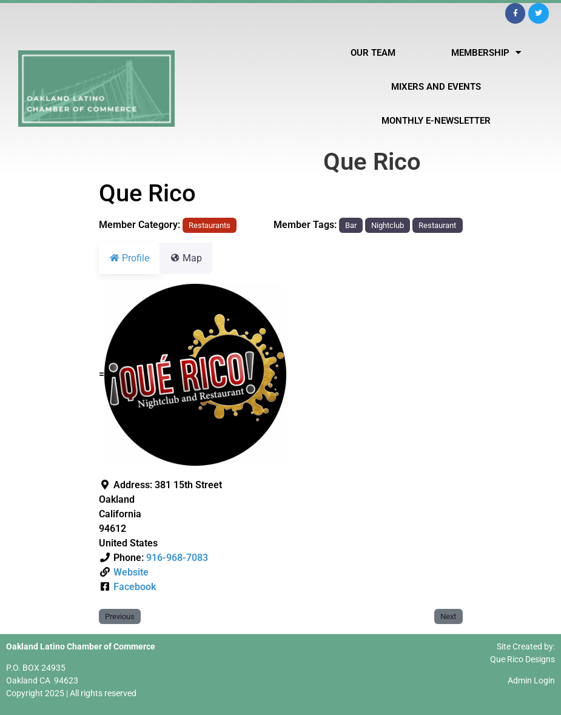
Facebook (134, 586)
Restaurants (209, 225)
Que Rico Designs (522, 659)
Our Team (373, 52)
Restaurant (437, 225)
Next (448, 616)
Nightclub (387, 225)
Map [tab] (193, 258)
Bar (351, 225)
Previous (120, 616)
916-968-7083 (177, 557)
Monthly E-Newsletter (436, 120)
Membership (486, 52)
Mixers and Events (436, 86)
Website (131, 572)
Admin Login (531, 680)
